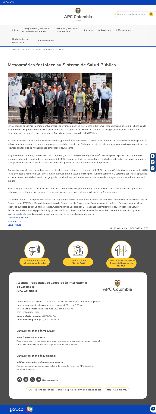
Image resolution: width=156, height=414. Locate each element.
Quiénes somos (123, 30)
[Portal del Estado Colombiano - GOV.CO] (8, 2)
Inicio (15, 30)
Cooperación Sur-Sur (18, 217)
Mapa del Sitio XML (117, 389)
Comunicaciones (45, 40)
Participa (89, 30)
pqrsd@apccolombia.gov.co (30, 337)
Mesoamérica (14, 221)
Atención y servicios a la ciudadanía (67, 30)
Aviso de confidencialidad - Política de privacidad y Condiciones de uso (64, 389)
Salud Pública (14, 224)
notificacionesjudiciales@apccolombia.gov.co (39, 362)
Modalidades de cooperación (20, 40)
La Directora (104, 30)
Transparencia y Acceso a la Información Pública (35, 30)
